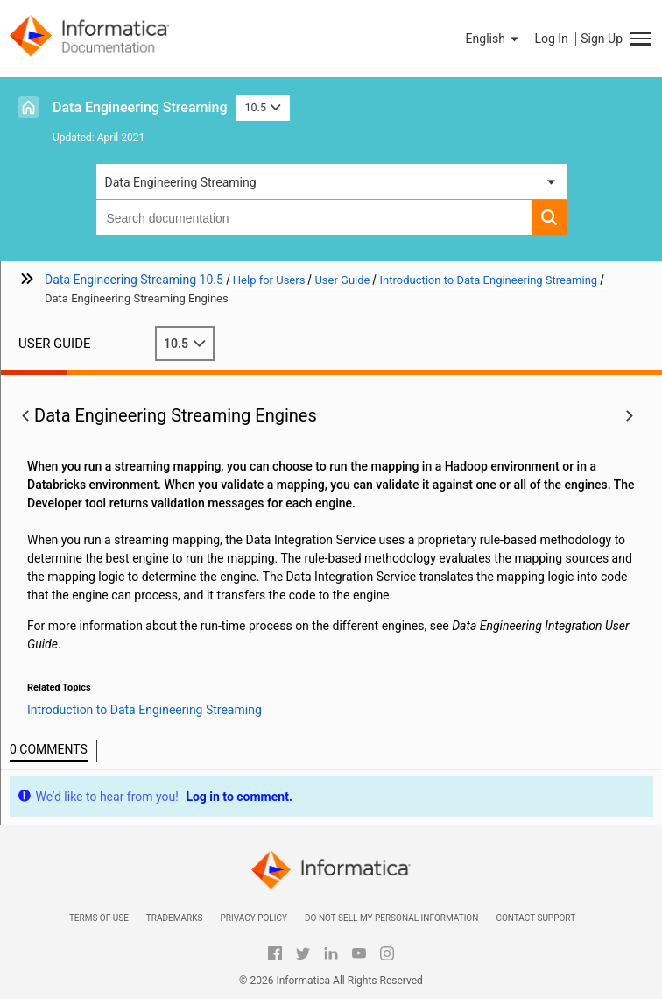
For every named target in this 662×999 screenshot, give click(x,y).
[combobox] (314, 217)
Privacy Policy (253, 918)
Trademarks (174, 918)
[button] (493, 38)
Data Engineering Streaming (140, 107)
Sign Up (602, 39)
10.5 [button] (263, 107)
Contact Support (535, 918)
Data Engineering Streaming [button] (181, 182)
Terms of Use (99, 918)
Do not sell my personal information (391, 918)
